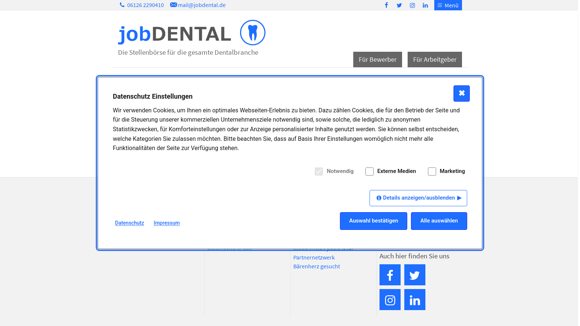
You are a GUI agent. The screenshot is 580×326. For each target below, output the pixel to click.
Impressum (167, 223)
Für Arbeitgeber (434, 59)
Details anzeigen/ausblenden (419, 197)
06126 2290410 (141, 5)
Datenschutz (129, 223)
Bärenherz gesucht (316, 266)
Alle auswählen (439, 220)
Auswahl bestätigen (373, 220)
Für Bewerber (378, 59)
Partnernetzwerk (314, 257)
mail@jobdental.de (197, 5)
